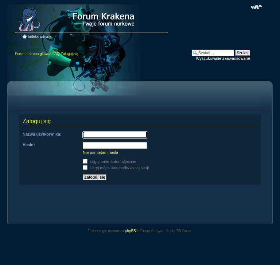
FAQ (56, 54)
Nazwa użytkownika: (42, 134)
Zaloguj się (69, 54)
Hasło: (29, 145)
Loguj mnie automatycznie (109, 161)
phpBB (130, 231)
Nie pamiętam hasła (100, 152)
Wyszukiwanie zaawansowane (223, 58)
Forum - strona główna (33, 54)
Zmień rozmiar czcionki (256, 7)
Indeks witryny (39, 37)
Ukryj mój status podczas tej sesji (116, 167)
